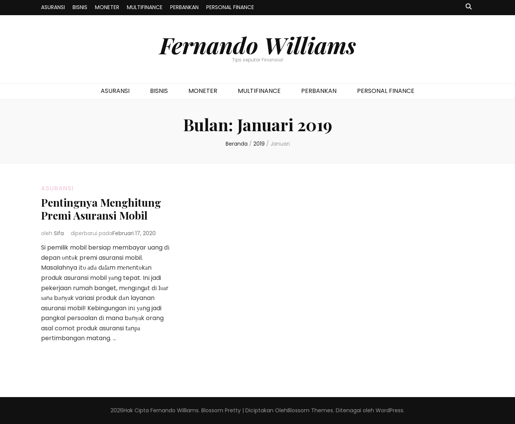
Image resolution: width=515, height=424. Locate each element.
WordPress (389, 410)
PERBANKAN (184, 7)
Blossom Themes (310, 410)
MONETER (107, 7)
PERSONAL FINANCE (230, 7)
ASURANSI (53, 7)
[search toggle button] (469, 7)
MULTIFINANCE (145, 7)
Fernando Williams (258, 45)
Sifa (59, 233)
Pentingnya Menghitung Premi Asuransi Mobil (101, 208)
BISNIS (80, 7)
